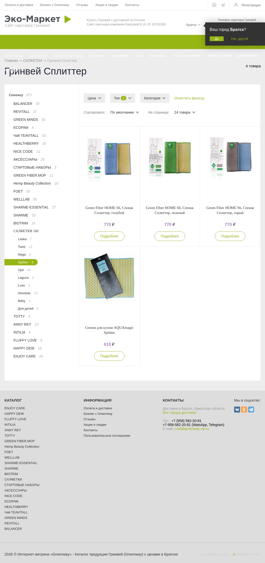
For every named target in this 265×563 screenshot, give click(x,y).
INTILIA (21, 332)
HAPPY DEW (27, 348)
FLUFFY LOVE (27, 340)
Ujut (24, 270)
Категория (152, 98)
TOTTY (21, 316)
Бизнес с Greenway (54, 5)
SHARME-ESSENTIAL (34, 207)
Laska (25, 239)
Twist (25, 247)
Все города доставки (179, 413)
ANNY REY (26, 324)
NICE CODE (26, 151)
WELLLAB (25, 199)
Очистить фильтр (189, 98)
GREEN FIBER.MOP (33, 175)
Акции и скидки (106, 5)
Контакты (132, 5)
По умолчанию (122, 112)
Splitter (25, 262)
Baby (24, 301)
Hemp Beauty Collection (35, 183)
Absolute (28, 293)
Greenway (20, 95)
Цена (92, 98)
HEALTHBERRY (29, 143)
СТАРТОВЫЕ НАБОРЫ (34, 167)
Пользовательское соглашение (107, 435)
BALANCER (26, 104)
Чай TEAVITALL (29, 136)
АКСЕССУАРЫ (29, 159)
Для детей (28, 308)
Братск (191, 25)
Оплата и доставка (19, 5)
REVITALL (25, 112)
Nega (24, 254)
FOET (21, 191)
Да (217, 39)
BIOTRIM (24, 223)
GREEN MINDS (29, 120)
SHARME (24, 215)
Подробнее (109, 236)
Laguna (26, 278)
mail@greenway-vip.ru (192, 429)
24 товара (182, 112)
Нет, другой (239, 39)
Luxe (24, 285)
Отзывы (82, 5)
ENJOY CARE (28, 356)
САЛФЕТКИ (25, 231)
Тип (120, 98)
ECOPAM (23, 128)
